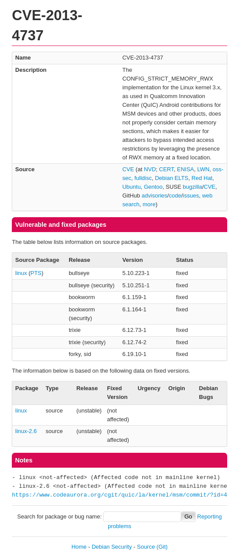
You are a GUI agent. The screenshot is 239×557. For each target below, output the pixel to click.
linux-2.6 (26, 431)
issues (191, 195)
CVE (128, 169)
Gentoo (153, 186)
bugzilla (192, 186)
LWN (203, 169)
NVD (150, 169)
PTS (36, 273)
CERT (166, 169)
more (149, 204)
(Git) (162, 546)
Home (79, 546)
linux (21, 273)
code (175, 195)
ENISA (185, 169)
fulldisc (143, 178)
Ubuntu (131, 186)
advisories (155, 195)
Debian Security (111, 546)
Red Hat (202, 178)
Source (146, 546)
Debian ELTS (171, 178)
